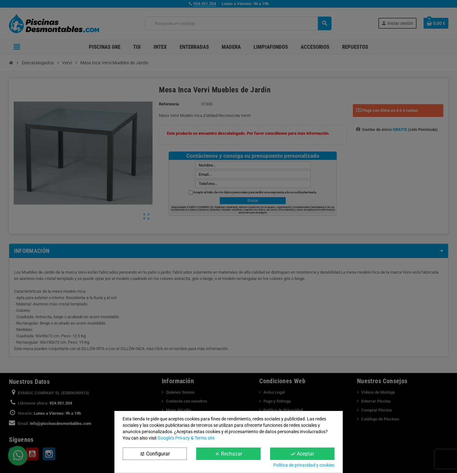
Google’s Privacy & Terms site (186, 438)
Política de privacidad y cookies (303, 465)
